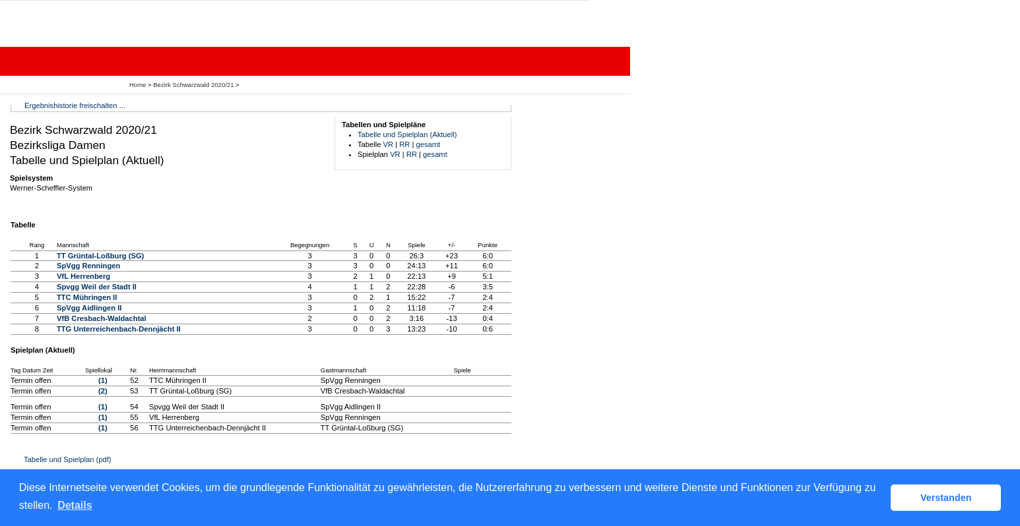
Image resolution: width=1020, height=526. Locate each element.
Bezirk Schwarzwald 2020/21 (194, 84)
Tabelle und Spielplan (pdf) (67, 459)
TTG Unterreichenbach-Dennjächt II (119, 329)
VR (388, 144)
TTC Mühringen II (87, 297)
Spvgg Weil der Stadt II (97, 287)
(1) (103, 380)
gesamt (428, 144)
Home (137, 84)
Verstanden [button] (946, 497)
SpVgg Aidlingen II (89, 308)
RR (404, 144)
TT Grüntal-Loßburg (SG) (100, 256)
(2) (103, 391)
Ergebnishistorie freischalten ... (74, 105)
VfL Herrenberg (83, 276)
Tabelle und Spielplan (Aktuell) (407, 134)
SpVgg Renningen (88, 266)
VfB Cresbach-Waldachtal (101, 318)
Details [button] (74, 505)
